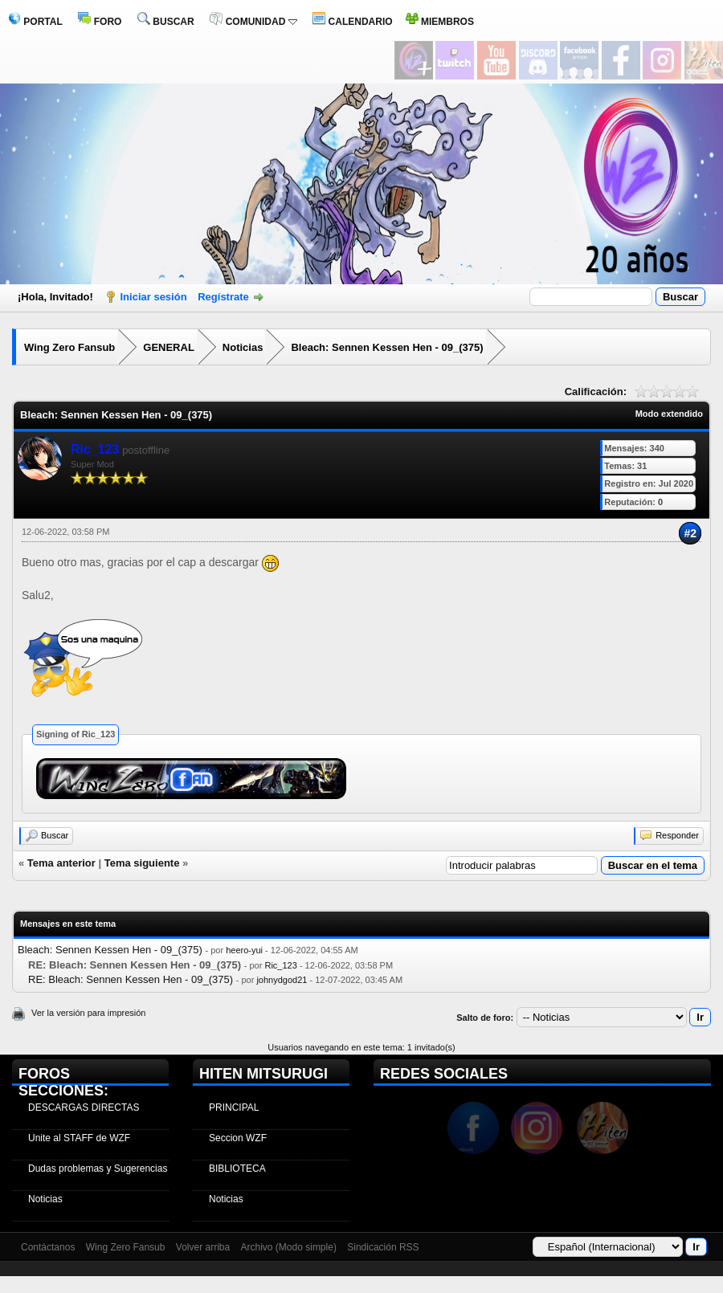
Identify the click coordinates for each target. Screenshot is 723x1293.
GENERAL (168, 347)
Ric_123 (280, 965)
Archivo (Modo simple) (289, 1247)
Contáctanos (48, 1247)
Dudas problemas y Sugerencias (97, 1168)
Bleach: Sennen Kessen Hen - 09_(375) (387, 347)
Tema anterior (61, 863)
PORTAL (35, 21)
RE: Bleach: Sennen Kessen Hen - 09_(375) (130, 979)
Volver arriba (203, 1247)
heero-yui (244, 950)
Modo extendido (669, 413)
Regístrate (223, 297)
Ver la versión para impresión (88, 1013)
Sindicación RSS (383, 1247)
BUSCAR (165, 21)
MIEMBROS (440, 21)
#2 (690, 533)
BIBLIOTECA (237, 1168)
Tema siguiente (142, 863)
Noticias (243, 347)
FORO (99, 21)
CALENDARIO (352, 21)
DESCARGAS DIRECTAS (83, 1107)
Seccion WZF (238, 1138)
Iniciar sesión (153, 297)
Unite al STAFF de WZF (79, 1138)
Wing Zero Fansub (69, 347)
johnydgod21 (281, 980)
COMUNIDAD (253, 21)
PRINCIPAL (234, 1107)
